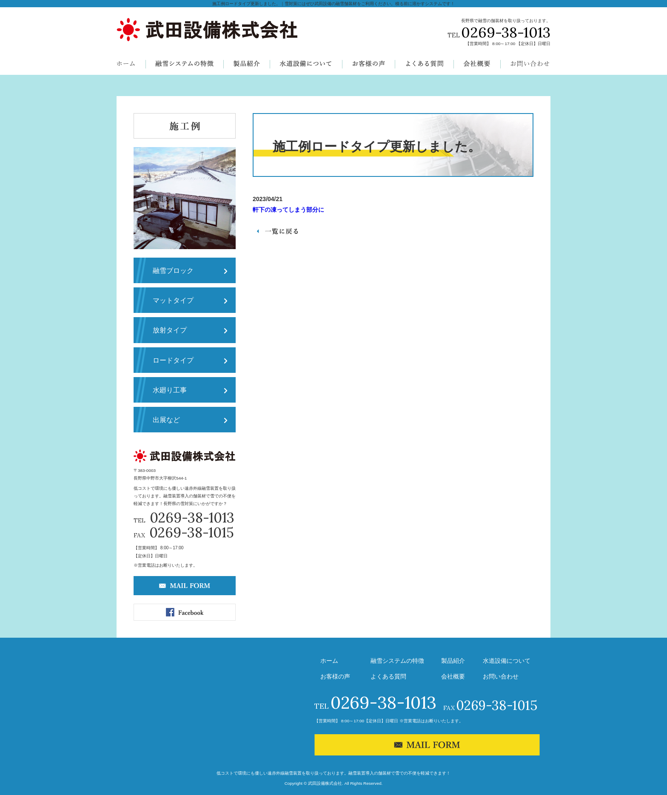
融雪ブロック (173, 270)
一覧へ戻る (275, 231)
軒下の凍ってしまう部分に (288, 209)
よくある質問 (388, 676)
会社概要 (453, 676)
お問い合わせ (501, 676)
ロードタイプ (173, 360)
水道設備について (506, 660)
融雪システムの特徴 (397, 660)
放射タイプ (170, 330)
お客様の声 (335, 676)
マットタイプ (173, 300)
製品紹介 (453, 660)
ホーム (329, 660)
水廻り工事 (170, 390)
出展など (166, 419)
